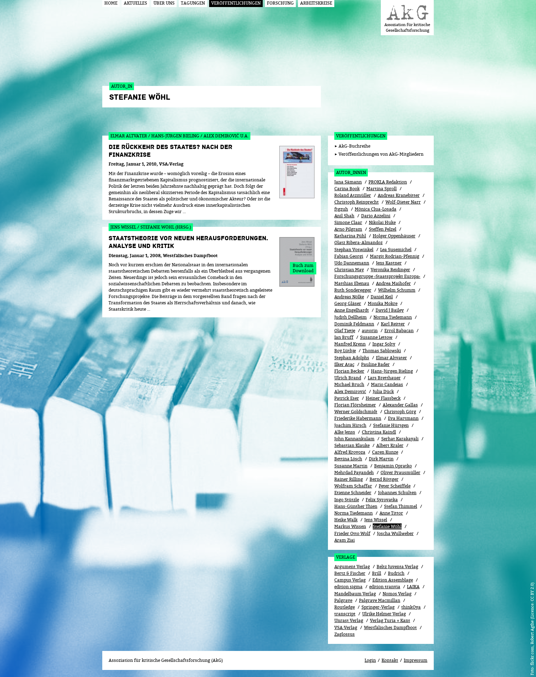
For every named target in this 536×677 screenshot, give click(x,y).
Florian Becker (349, 371)
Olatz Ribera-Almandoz (358, 243)
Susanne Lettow (376, 337)
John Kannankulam (354, 439)
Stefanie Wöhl (387, 526)
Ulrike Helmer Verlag (384, 614)
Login (370, 660)
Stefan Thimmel (400, 506)
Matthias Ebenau (351, 283)
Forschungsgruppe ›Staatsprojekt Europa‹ (377, 276)
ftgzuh (341, 209)
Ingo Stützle (346, 500)
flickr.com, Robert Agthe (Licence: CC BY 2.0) (532, 623)
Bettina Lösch (348, 459)
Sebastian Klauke (352, 445)
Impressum (415, 660)
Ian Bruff (343, 337)
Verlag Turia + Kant (390, 620)
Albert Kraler (389, 445)
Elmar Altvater (391, 358)
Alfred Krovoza (349, 452)
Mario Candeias (387, 384)
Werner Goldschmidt (355, 412)
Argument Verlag (352, 567)
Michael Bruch (349, 384)
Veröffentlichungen (360, 136)
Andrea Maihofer (393, 283)
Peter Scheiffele (394, 486)
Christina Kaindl (379, 432)
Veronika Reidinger (390, 270)
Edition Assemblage (392, 580)
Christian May (349, 270)
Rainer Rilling (348, 479)
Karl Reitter (393, 324)
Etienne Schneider (352, 493)
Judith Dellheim (350, 317)
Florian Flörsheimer (355, 405)
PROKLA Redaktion (387, 182)
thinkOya (411, 607)
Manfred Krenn (350, 344)
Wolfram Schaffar (353, 486)
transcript (344, 614)
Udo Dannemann (351, 263)
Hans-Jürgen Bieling (392, 371)
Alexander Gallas (400, 405)
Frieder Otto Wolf (352, 533)
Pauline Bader (375, 364)
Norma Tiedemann (392, 317)
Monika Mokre (382, 303)
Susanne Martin (350, 466)
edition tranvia (384, 587)
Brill (376, 573)
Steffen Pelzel (382, 229)
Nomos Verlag (397, 594)
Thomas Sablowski (382, 351)
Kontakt (390, 660)
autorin (370, 331)
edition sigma (348, 587)
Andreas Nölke (349, 297)
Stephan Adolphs (351, 358)
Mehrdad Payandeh (354, 473)
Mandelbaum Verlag (355, 594)
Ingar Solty (383, 344)
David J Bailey (390, 310)
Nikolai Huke (382, 222)
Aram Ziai (344, 540)
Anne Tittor (391, 513)
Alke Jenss (344, 432)
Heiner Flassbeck (383, 398)
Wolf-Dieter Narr (403, 202)
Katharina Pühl (350, 236)
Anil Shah (344, 216)
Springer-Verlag (378, 607)
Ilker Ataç (344, 364)
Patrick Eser (346, 398)
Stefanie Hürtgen (391, 425)
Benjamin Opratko (393, 466)
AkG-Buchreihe (354, 146)
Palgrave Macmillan (379, 600)
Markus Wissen (350, 526)
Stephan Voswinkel (353, 250)
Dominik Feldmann (354, 324)
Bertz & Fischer (349, 573)
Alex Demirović (350, 392)
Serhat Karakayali (400, 439)
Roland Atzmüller (352, 195)
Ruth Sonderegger (352, 290)
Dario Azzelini (375, 216)
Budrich (396, 573)
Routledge (344, 607)
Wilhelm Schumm (396, 290)
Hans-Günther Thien (355, 506)
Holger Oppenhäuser (394, 236)
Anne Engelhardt (351, 310)
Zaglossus (344, 634)
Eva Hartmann (403, 418)
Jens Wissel (375, 520)
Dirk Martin (381, 459)
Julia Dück (383, 392)
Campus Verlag (350, 580)
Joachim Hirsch (350, 425)
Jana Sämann (348, 182)
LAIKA (413, 587)
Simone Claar (348, 222)
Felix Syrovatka (382, 500)
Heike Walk (346, 520)
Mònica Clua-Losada (375, 209)
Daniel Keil (382, 297)
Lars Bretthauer (384, 378)
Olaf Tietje (344, 331)
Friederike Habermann (357, 418)
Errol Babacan (399, 331)
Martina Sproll (381, 189)
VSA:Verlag (345, 628)
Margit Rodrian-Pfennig (394, 256)
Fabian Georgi (348, 256)
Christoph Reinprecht (356, 202)
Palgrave (343, 600)
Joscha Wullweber (395, 533)
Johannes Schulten (397, 493)
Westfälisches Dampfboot (390, 628)
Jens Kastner (389, 263)
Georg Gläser (347, 303)
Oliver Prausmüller (400, 473)
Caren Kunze (385, 452)
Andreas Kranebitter (399, 195)
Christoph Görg (400, 412)
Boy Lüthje (345, 351)
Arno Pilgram (348, 229)
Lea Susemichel (396, 250)
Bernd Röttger (384, 479)
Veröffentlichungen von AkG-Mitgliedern (381, 154)
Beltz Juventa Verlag (397, 567)
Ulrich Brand (347, 378)
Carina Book (347, 189)
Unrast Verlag (348, 620)
